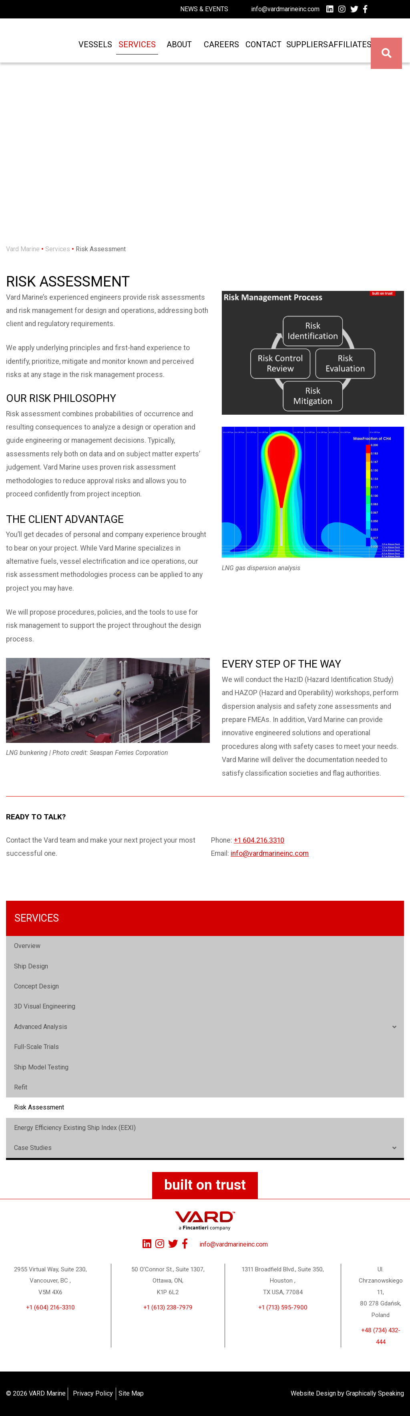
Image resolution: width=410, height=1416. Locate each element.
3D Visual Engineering (44, 1006)
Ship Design (31, 966)
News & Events (204, 9)
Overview (27, 946)
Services (132, 49)
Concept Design (36, 986)
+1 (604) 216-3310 (50, 1307)
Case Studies (33, 1148)
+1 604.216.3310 (259, 840)
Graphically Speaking (375, 1393)
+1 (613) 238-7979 (168, 1307)
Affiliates (344, 49)
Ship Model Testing (41, 1067)
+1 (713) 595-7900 (283, 1307)
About (174, 49)
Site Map (131, 1393)
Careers (217, 49)
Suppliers (302, 49)
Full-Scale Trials (36, 1047)
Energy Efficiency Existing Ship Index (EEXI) (75, 1128)
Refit (20, 1087)
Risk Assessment (39, 1107)
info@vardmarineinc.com (285, 9)
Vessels (91, 49)
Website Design (313, 1393)
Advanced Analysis (40, 1027)
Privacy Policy (93, 1393)
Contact (259, 49)
